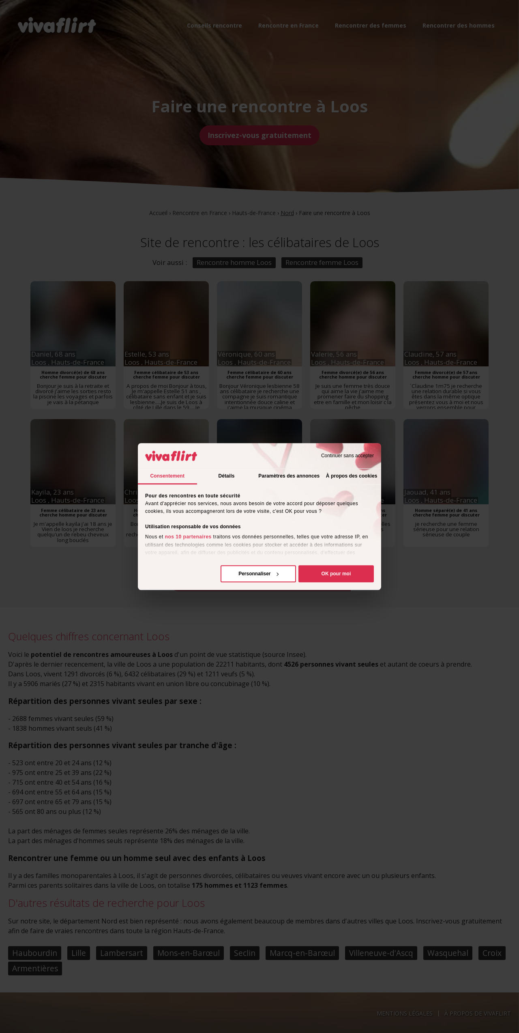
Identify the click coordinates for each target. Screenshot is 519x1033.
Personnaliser (258, 574)
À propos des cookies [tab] (351, 476)
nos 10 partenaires (188, 537)
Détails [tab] (226, 476)
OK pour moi (336, 574)
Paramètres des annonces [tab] (289, 476)
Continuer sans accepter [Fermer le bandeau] (347, 455)
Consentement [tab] (167, 476)
